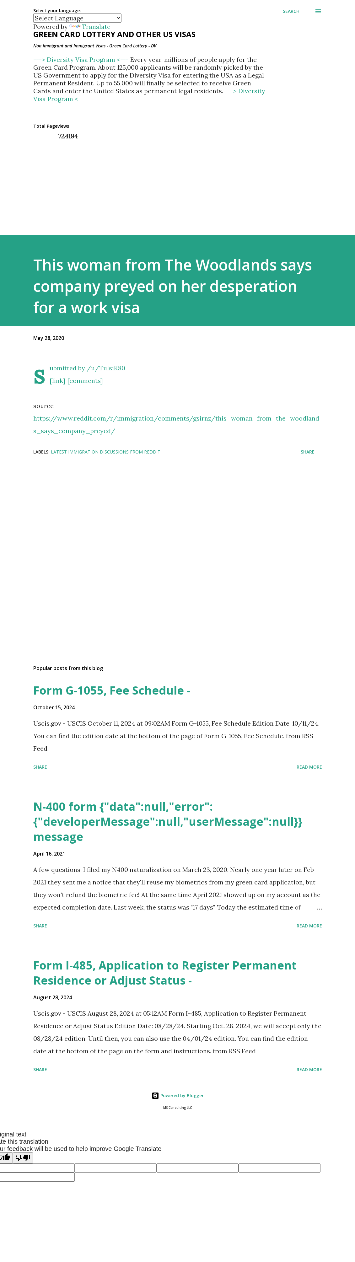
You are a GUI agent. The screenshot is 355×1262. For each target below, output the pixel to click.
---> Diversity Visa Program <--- (81, 59)
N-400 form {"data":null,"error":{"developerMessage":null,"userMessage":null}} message (168, 821)
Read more (309, 767)
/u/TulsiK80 (106, 368)
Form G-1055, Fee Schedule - (111, 690)
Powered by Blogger (178, 1095)
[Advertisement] (177, 523)
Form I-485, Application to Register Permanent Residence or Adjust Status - (165, 973)
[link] (58, 380)
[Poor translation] (23, 1157)
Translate (89, 26)
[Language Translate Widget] (77, 18)
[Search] (291, 11)
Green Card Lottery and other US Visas (114, 34)
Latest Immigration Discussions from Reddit (105, 452)
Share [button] (308, 452)
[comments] (85, 380)
